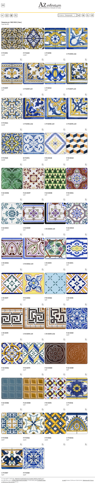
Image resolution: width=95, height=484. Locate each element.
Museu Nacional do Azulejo (19, 480)
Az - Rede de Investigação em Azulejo (23, 478)
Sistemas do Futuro (88, 480)
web (64, 480)
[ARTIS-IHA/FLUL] (39, 478)
